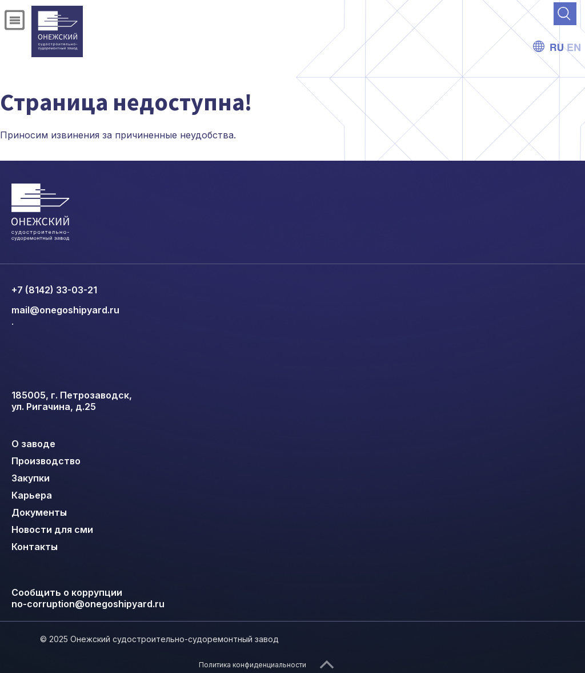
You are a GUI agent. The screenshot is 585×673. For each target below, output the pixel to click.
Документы (39, 512)
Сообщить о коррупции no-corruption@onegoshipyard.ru (88, 598)
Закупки (30, 478)
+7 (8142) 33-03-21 (54, 290)
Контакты (34, 546)
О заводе (33, 443)
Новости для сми (52, 529)
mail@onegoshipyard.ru (65, 310)
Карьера (31, 495)
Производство (46, 461)
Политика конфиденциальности (252, 664)
